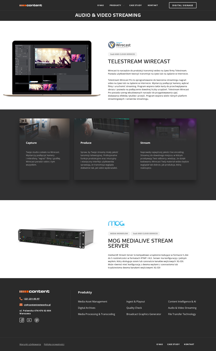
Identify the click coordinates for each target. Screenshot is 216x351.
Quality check (134, 307)
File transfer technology (182, 314)
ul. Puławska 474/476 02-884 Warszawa (35, 312)
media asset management (92, 301)
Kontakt (153, 5)
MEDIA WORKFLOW (119, 233)
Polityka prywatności (54, 344)
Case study (135, 5)
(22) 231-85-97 (30, 298)
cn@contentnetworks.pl (35, 304)
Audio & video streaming (182, 307)
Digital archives (86, 307)
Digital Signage (182, 5)
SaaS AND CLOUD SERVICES (122, 54)
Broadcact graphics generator (143, 314)
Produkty (117, 5)
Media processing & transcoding (96, 314)
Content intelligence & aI (182, 301)
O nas (100, 5)
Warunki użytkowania (30, 344)
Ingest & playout (135, 301)
